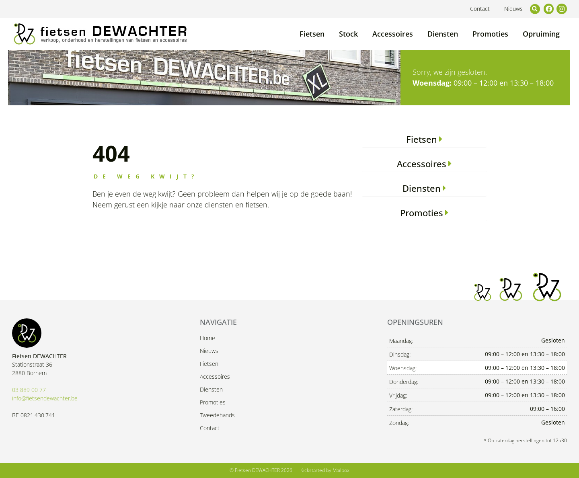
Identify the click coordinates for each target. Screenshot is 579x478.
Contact (480, 8)
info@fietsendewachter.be (45, 398)
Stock (348, 34)
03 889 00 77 (29, 390)
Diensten (442, 34)
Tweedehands (217, 415)
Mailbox (341, 470)
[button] (535, 9)
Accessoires (392, 34)
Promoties (490, 34)
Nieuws (513, 8)
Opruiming (541, 34)
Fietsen (312, 34)
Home (207, 338)
